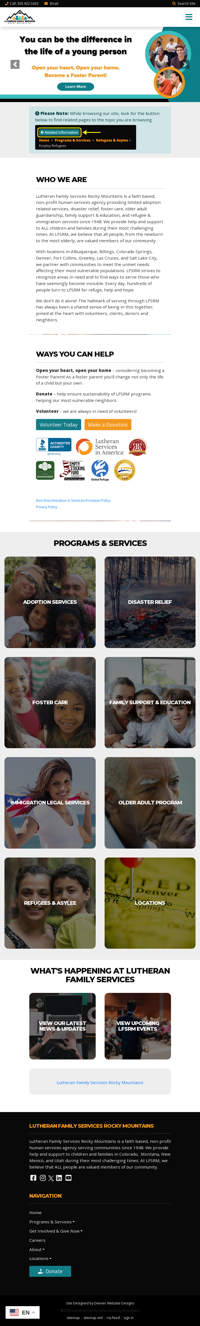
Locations (39, 1258)
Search (184, 3)
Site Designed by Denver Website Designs (100, 1303)
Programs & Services (50, 1221)
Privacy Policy (46, 507)
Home (35, 1212)
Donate (50, 1271)
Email (51, 3)
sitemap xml (93, 1317)
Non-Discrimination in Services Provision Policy (73, 500)
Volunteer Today (59, 424)
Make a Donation (108, 424)
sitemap (73, 1317)
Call (21, 3)
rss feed (113, 1317)
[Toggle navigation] (189, 17)
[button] (15, 64)
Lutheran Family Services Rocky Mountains (100, 1082)
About (35, 1249)
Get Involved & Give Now (54, 1231)
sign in (129, 1317)
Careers (37, 1240)
